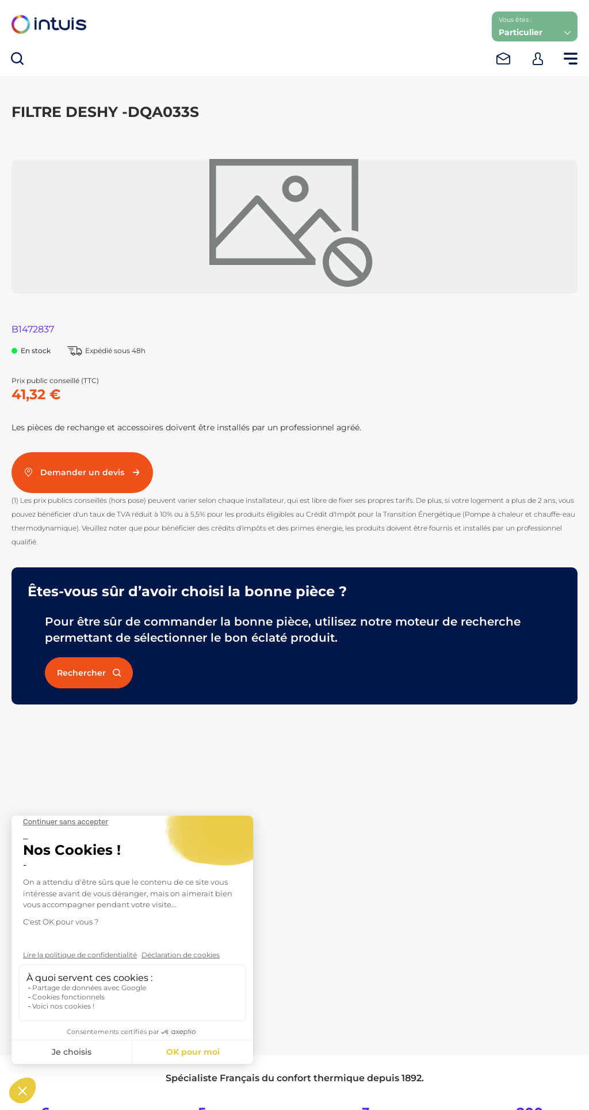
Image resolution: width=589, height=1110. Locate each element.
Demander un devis (82, 472)
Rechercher (89, 673)
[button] (534, 26)
